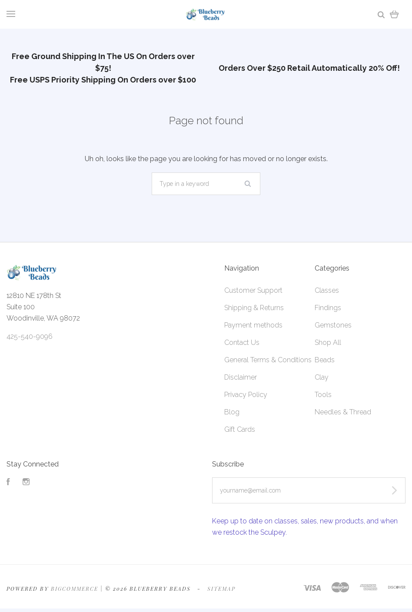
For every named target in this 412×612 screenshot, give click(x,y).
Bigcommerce (74, 588)
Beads (325, 360)
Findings (328, 308)
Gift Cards (239, 429)
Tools (323, 394)
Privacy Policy (245, 394)
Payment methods (253, 325)
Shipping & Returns (254, 308)
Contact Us (241, 342)
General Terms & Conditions (268, 360)
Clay (322, 377)
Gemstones (333, 325)
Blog (231, 412)
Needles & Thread (343, 412)
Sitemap (221, 588)
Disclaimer (240, 377)
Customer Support (253, 290)
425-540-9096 (30, 336)
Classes (327, 290)
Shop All (328, 342)
